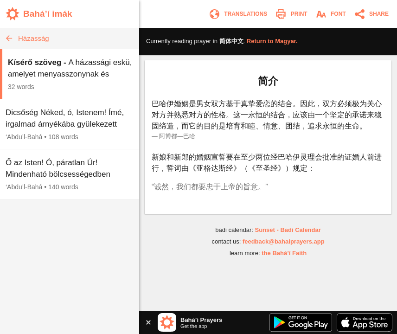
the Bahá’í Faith (284, 253)
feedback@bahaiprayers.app (284, 241)
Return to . (272, 41)
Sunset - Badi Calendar (287, 229)
